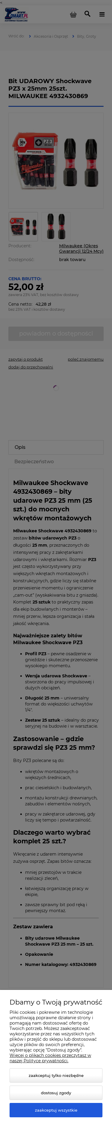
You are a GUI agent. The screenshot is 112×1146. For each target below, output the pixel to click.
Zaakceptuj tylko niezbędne (56, 1075)
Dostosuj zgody (56, 1092)
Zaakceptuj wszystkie (56, 1110)
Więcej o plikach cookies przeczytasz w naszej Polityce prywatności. (50, 1058)
